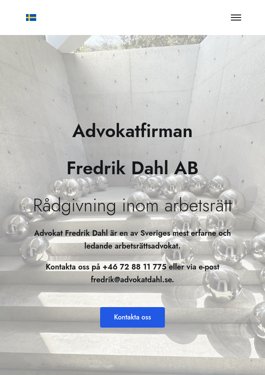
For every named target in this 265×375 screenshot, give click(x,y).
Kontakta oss (132, 317)
